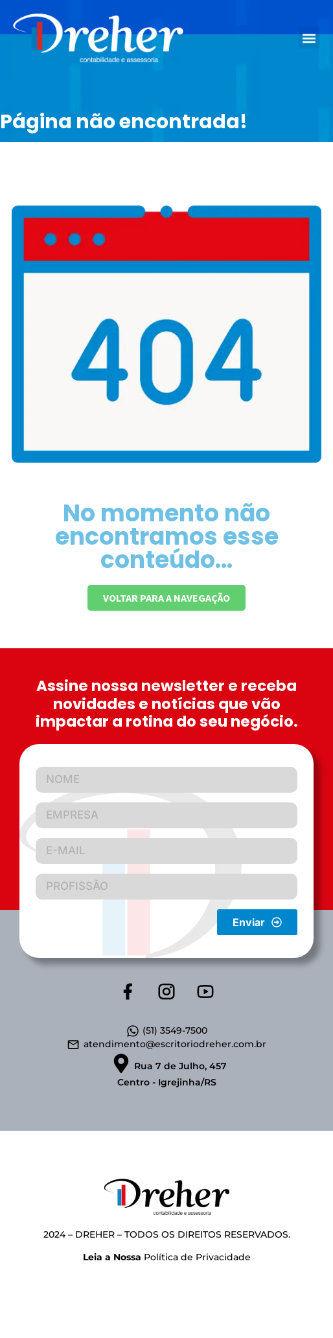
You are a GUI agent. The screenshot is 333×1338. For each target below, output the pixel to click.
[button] (309, 38)
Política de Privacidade (167, 1257)
